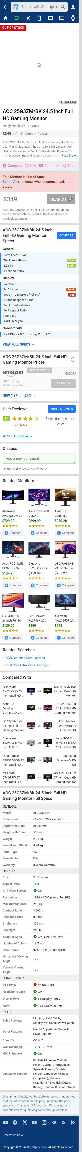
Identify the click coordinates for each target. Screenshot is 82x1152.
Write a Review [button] (61, 409)
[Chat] (16, 18)
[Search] (39, 7)
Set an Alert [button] (11, 182)
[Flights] (28, 18)
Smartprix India (13, 1135)
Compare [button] (66, 235)
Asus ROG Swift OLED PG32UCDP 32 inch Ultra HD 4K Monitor (38, 513)
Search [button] (61, 199)
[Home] (5, 18)
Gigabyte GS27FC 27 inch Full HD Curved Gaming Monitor (39, 566)
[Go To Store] (20, 373)
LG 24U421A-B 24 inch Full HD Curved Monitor (12, 618)
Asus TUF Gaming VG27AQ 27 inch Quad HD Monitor (64, 513)
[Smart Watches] (73, 18)
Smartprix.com (37, 1147)
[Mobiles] (39, 18)
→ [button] (19, 396)
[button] (39, 344)
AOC (45, 134)
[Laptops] (50, 18)
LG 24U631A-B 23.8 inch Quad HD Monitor (64, 566)
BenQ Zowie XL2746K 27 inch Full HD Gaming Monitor (39, 618)
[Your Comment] (39, 459)
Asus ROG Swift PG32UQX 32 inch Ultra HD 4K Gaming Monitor (12, 566)
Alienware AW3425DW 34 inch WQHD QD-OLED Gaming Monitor (12, 513)
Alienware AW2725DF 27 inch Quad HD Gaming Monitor (65, 618)
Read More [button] (69, 155)
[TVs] (61, 18)
